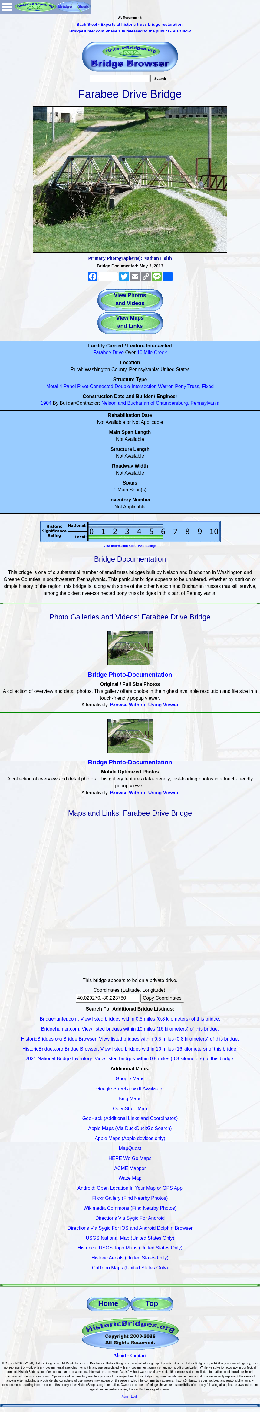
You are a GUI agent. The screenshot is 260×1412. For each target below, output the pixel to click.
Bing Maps (130, 1098)
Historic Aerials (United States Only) (129, 1257)
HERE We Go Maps (130, 1158)
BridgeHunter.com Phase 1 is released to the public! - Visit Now (130, 31)
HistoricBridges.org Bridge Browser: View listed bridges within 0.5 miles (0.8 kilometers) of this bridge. (130, 1038)
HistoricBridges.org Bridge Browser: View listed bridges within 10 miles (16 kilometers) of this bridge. (130, 1048)
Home (108, 1303)
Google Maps (130, 1078)
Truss (193, 386)
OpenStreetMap (130, 1108)
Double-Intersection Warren (144, 386)
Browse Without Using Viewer (144, 704)
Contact (138, 1355)
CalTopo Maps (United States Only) (130, 1267)
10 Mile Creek (152, 352)
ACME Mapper (130, 1168)
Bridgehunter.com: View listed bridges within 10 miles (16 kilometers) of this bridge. (130, 1028)
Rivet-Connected (95, 386)
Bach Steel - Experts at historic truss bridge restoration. (129, 24)
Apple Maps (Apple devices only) (130, 1138)
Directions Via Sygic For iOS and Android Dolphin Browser (130, 1228)
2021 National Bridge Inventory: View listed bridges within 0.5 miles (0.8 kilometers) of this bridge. (130, 1058)
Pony (180, 386)
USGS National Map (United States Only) (130, 1238)
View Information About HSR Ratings (130, 546)
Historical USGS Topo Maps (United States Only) (130, 1247)
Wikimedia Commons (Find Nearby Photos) (130, 1208)
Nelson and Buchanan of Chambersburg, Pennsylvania (160, 403)
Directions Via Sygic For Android (130, 1218)
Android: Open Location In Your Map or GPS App (130, 1188)
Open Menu (7, 7)
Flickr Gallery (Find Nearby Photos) (130, 1198)
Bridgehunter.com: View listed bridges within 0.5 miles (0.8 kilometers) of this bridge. (130, 1018)
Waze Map (130, 1178)
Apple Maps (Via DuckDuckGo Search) (130, 1128)
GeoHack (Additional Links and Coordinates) (130, 1118)
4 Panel (67, 386)
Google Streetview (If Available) (130, 1088)
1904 (46, 403)
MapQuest (130, 1148)
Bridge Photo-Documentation (130, 674)
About (119, 1355)
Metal (52, 386)
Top (151, 1303)
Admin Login (130, 1396)
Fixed (208, 386)
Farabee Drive (108, 352)
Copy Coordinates (162, 998)
